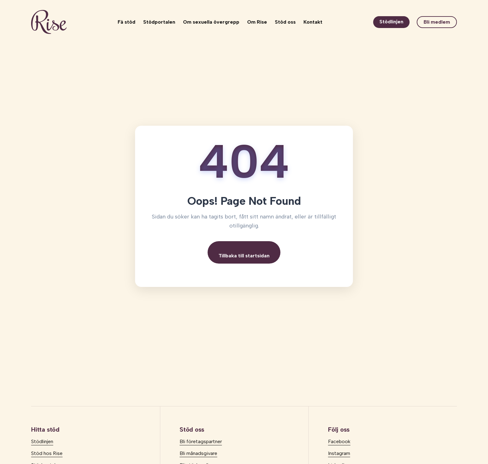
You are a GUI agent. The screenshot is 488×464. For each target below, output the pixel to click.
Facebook (339, 441)
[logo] (49, 22)
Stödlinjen (391, 22)
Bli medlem (437, 22)
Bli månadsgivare (198, 453)
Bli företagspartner (201, 441)
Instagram (339, 453)
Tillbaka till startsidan (244, 256)
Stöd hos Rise (47, 453)
